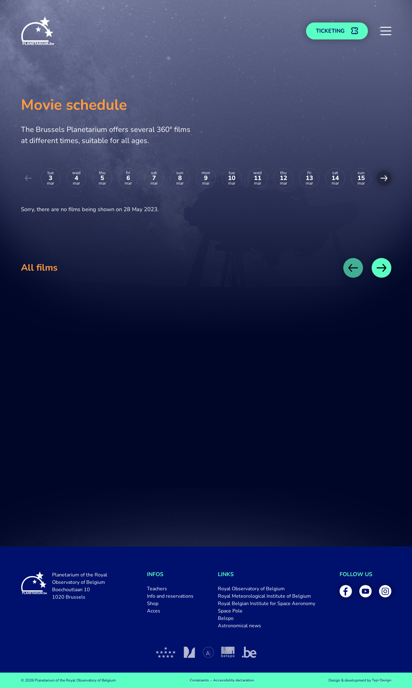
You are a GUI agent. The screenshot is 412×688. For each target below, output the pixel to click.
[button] (385, 30)
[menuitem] (170, 588)
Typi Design (381, 680)
